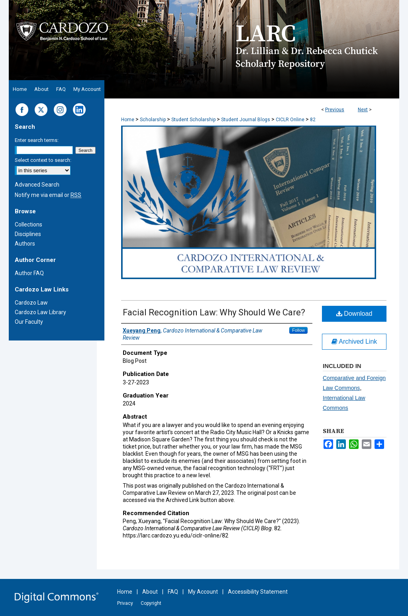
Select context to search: (43, 160)
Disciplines (28, 234)
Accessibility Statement (258, 591)
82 (313, 119)
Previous (334, 109)
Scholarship (153, 119)
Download (354, 313)
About (150, 591)
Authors (25, 243)
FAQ (173, 591)
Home (127, 119)
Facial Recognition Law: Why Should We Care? (214, 312)
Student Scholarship (193, 119)
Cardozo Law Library (40, 312)
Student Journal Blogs (245, 119)
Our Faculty (29, 322)
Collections (28, 224)
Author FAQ (29, 273)
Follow (298, 330)
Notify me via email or (48, 195)
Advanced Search (37, 184)
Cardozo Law (31, 302)
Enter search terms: (37, 140)
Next (363, 109)
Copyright (151, 603)
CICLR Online (290, 119)
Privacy (125, 603)
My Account (203, 591)
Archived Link (354, 341)
